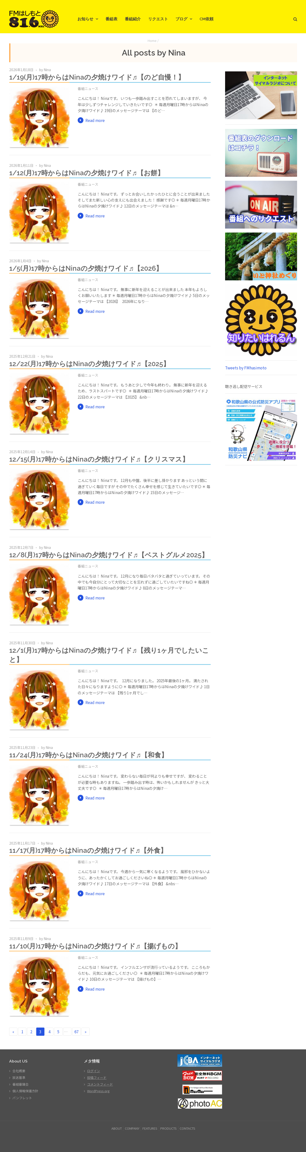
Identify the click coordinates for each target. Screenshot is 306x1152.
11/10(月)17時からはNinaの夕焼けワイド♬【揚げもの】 (95, 946)
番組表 (111, 19)
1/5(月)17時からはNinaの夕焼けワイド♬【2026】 (86, 268)
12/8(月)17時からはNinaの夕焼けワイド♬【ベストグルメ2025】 (108, 555)
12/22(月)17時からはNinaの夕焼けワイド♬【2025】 (89, 364)
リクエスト (158, 19)
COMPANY (132, 1128)
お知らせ (85, 19)
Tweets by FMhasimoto (246, 367)
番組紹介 (133, 19)
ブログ (181, 19)
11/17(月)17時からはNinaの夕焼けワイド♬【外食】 (88, 850)
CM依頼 (206, 19)
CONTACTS (187, 1128)
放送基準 (18, 1077)
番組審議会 (20, 1084)
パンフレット (22, 1097)
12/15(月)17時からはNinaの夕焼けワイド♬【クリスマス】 (99, 459)
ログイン (93, 1070)
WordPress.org (98, 1091)
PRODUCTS (168, 1128)
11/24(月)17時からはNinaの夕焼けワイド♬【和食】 (88, 755)
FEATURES (149, 1128)
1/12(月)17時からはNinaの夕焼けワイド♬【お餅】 (86, 173)
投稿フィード (96, 1077)
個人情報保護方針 (25, 1091)
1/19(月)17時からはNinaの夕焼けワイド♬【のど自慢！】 (97, 77)
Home (152, 40)
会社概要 (18, 1070)
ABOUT (116, 1128)
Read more (95, 120)
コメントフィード (100, 1084)
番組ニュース (88, 88)
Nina (47, 69)
